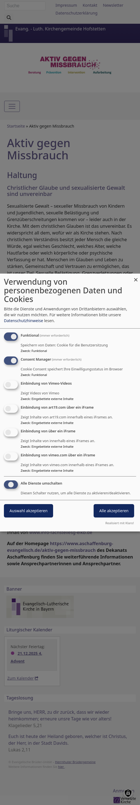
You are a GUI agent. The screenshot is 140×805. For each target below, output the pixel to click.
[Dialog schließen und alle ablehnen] (136, 277)
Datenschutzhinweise (23, 320)
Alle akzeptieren (114, 510)
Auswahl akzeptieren (29, 510)
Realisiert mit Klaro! (119, 523)
